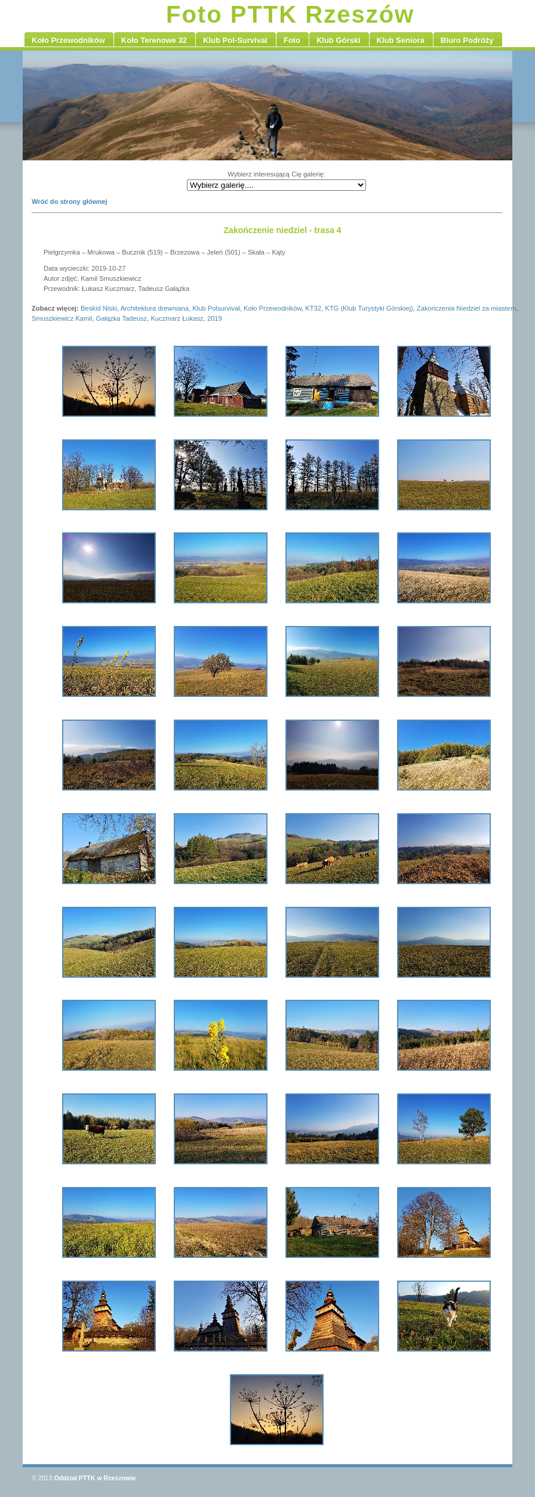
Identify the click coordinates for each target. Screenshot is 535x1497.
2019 (214, 318)
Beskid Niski (99, 308)
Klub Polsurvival (216, 308)
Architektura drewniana (155, 308)
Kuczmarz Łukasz (176, 318)
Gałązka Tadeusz (121, 318)
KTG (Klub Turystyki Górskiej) (369, 308)
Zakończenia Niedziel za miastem (466, 308)
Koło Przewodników (273, 308)
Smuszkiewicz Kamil (62, 318)
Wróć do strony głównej (69, 201)
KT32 (313, 308)
